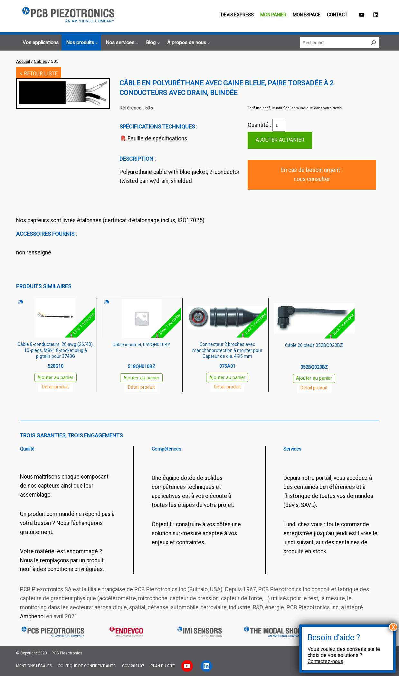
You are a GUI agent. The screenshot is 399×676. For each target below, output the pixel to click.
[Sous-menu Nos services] (121, 42)
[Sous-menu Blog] (152, 42)
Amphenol (32, 616)
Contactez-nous (325, 661)
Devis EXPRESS (237, 14)
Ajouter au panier (280, 140)
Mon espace (306, 14)
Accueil (23, 61)
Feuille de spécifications (157, 138)
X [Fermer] (393, 627)
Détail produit (55, 386)
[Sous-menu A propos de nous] (187, 42)
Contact (337, 14)
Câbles (40, 61)
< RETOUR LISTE (39, 74)
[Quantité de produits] (278, 125)
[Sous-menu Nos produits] (81, 42)
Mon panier (273, 14)
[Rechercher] (373, 42)
